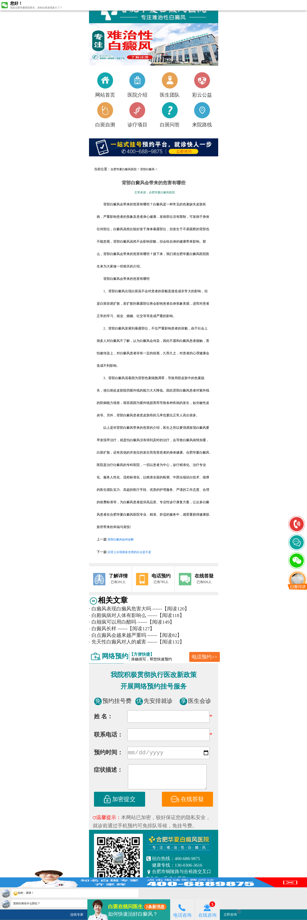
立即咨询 (232, 912)
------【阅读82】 (164, 635)
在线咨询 (207, 909)
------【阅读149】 (156, 622)
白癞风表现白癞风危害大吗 (120, 608)
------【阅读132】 (166, 641)
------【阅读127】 (136, 628)
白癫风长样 (102, 628)
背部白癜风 (147, 169)
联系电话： (108, 734)
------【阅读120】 (171, 608)
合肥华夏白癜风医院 (124, 169)
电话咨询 (182, 909)
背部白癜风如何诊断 (121, 539)
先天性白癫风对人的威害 (117, 641)
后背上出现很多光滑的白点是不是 (129, 552)
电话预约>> (204, 657)
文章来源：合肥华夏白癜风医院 (154, 192)
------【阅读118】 (165, 615)
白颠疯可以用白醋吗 (112, 622)
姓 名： (103, 716)
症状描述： (108, 770)
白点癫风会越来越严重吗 (117, 635)
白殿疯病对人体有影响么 (117, 615)
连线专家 (76, 914)
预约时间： (108, 753)
